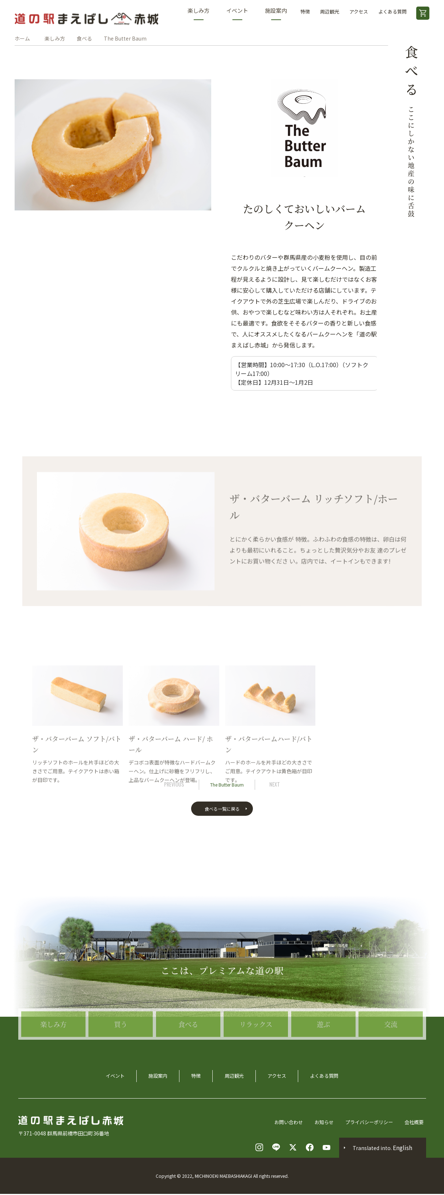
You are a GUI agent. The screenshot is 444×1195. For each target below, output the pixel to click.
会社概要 (416, 1122)
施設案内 (276, 13)
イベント (237, 13)
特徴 (305, 11)
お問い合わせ (283, 1122)
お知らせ (321, 1122)
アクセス (358, 11)
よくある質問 (392, 11)
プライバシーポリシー (368, 1122)
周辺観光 (329, 11)
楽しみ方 (198, 13)
